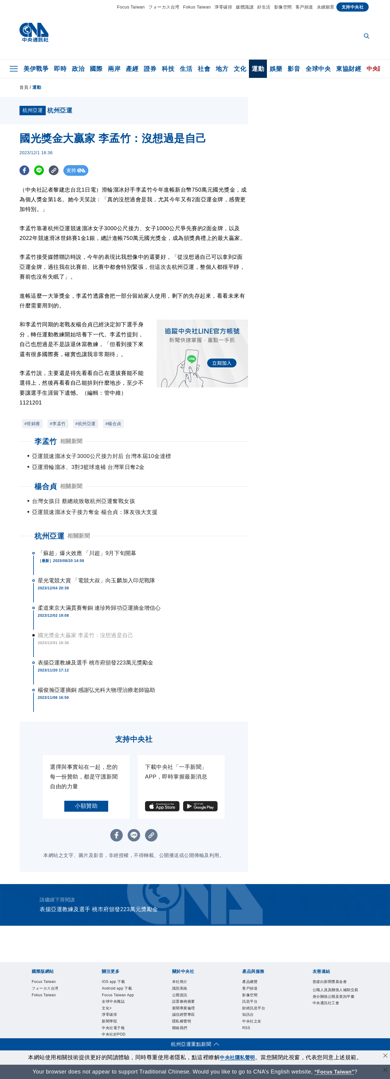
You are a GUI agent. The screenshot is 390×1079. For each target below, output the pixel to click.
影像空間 (283, 7)
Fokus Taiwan (197, 7)
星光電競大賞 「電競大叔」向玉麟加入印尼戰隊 (96, 581)
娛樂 (276, 68)
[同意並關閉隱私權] (385, 1056)
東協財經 (348, 68)
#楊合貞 (113, 423)
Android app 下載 (117, 989)
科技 (168, 68)
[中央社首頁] (34, 34)
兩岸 (114, 68)
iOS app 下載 (114, 982)
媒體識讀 (245, 7)
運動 (258, 68)
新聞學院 (110, 1023)
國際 (96, 68)
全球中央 (318, 68)
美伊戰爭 (35, 68)
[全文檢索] (367, 36)
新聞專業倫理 (184, 1009)
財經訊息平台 (254, 1009)
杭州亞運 (49, 536)
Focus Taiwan (131, 7)
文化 (240, 68)
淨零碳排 (223, 7)
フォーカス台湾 (163, 7)
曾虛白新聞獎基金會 (331, 982)
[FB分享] (25, 170)
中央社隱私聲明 (237, 1057)
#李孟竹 (58, 423)
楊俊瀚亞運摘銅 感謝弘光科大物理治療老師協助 (96, 690)
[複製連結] (56, 170)
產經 (132, 68)
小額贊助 (86, 806)
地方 (222, 68)
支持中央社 (353, 7)
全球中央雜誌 (114, 1002)
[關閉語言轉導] (385, 1071)
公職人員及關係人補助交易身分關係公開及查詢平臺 (335, 997)
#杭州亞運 (86, 423)
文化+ (107, 1009)
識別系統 (180, 989)
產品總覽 (250, 982)
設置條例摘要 (184, 1002)
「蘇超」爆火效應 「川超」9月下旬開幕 (87, 553)
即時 (60, 68)
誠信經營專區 (184, 1016)
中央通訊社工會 (327, 1010)
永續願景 (326, 7)
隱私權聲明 (182, 1023)
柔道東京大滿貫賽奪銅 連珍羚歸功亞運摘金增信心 (99, 608)
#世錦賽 (32, 423)
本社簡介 (180, 982)
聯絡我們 (180, 1030)
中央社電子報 (114, 1030)
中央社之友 (252, 1023)
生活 (186, 68)
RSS (246, 1030)
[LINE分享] (40, 170)
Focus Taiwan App (118, 996)
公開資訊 (180, 996)
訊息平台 (250, 1002)
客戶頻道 (304, 7)
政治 (78, 68)
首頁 (24, 87)
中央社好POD (114, 1036)
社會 (204, 68)
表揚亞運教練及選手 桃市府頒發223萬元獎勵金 (95, 663)
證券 (150, 68)
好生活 (264, 7)
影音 (294, 68)
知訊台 (248, 1016)
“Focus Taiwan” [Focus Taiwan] (334, 1072)
